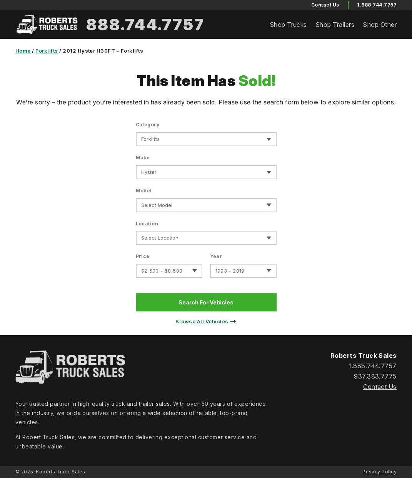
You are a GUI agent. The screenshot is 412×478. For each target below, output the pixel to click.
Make (143, 157)
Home (23, 51)
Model (144, 191)
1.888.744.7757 (377, 5)
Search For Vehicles (206, 302)
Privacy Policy (379, 472)
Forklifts (46, 51)
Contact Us (380, 386)
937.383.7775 (375, 376)
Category (148, 124)
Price (143, 256)
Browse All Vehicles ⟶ (205, 321)
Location (147, 224)
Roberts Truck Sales (60, 472)
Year (216, 256)
